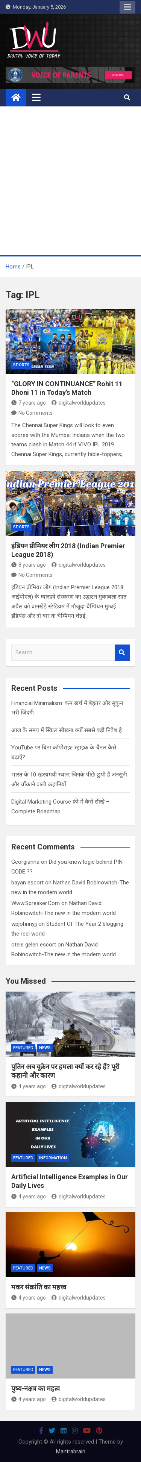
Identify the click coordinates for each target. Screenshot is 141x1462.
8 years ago (28, 565)
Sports (21, 364)
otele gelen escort (33, 944)
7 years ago (28, 403)
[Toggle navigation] (36, 97)
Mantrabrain (70, 1451)
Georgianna (25, 861)
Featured (23, 1047)
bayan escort (27, 882)
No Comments (35, 413)
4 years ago (28, 1086)
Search (122, 653)
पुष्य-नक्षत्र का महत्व (35, 1388)
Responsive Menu (127, 7)
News (45, 1047)
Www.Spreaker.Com (35, 903)
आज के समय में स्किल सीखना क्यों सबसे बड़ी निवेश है (66, 730)
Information (53, 1158)
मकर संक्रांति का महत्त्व (38, 1287)
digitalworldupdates (79, 403)
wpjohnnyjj (24, 924)
